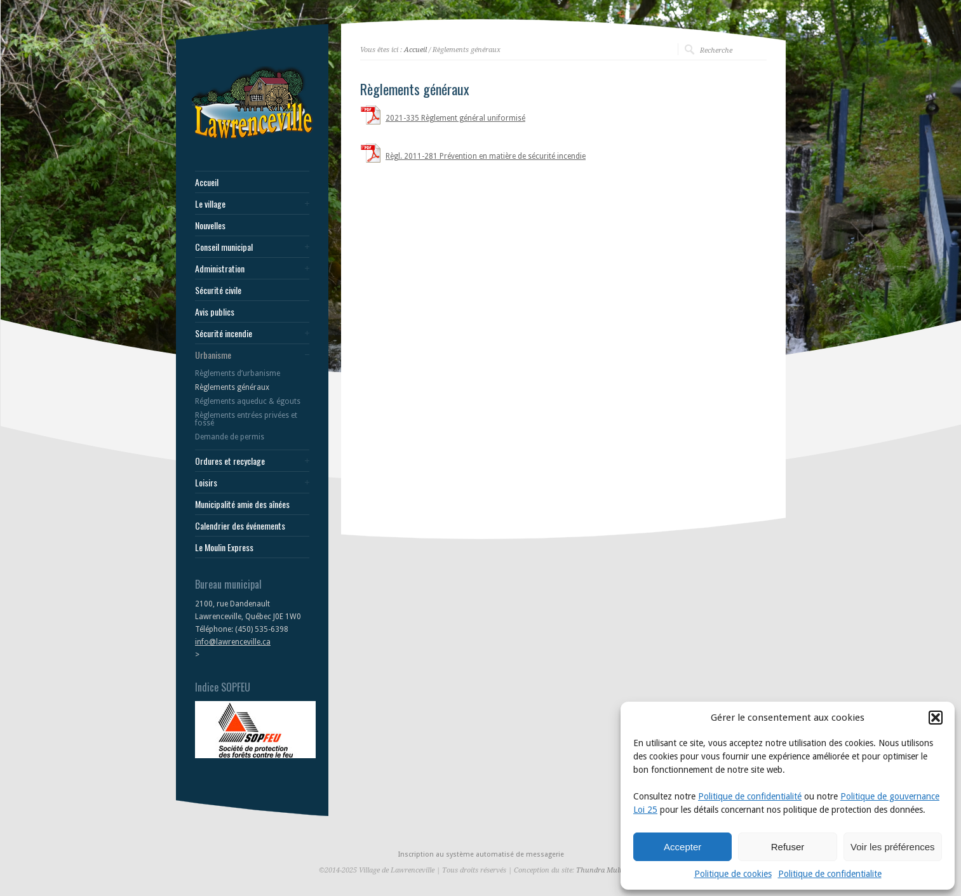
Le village (210, 203)
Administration (220, 268)
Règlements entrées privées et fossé (246, 419)
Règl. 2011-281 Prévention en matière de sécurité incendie (486, 156)
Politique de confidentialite (830, 874)
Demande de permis (229, 437)
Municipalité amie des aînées (242, 504)
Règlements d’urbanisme (237, 373)
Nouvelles (210, 225)
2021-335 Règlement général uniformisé (455, 118)
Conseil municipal (224, 247)
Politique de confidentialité (750, 796)
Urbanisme (213, 355)
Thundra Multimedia (609, 870)
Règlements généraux (232, 387)
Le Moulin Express (224, 547)
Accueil (206, 182)
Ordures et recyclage (230, 461)
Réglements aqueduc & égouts (247, 401)
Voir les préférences (892, 846)
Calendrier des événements (240, 525)
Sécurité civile (218, 290)
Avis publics (214, 311)
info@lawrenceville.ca (233, 642)
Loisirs (206, 482)
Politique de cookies (733, 874)
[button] (935, 717)
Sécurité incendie (223, 333)
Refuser (788, 846)
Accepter (682, 846)
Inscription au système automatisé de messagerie (481, 854)
